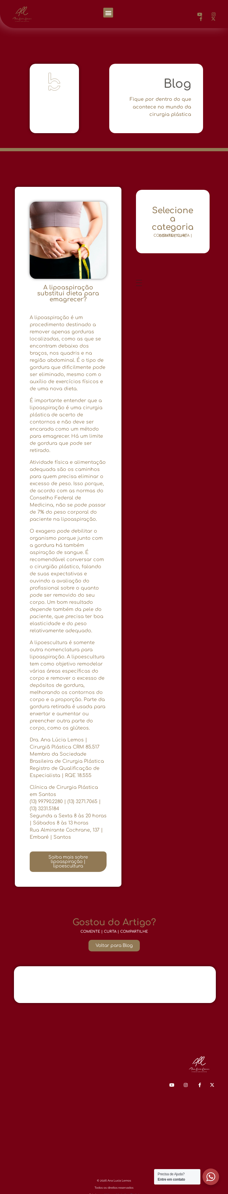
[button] (108, 12)
